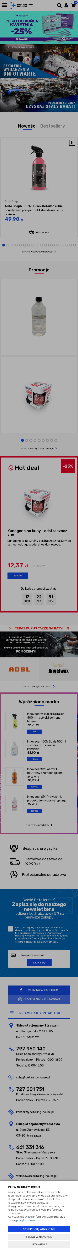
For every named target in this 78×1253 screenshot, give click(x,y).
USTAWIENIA (39, 1244)
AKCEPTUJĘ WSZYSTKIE (38, 1229)
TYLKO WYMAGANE (39, 1236)
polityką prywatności (29, 1220)
